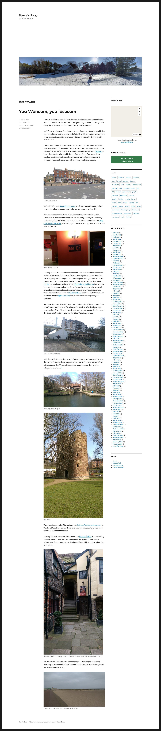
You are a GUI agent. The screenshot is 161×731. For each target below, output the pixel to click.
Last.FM (114, 199)
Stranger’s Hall (85, 536)
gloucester (126, 192)
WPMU (128, 217)
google (134, 192)
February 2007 (117, 422)
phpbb (125, 202)
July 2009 (116, 360)
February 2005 (117, 442)
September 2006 (118, 429)
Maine (121, 199)
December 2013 (118, 306)
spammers (115, 210)
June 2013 (116, 317)
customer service (129, 188)
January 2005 (117, 444)
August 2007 (117, 409)
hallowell (115, 195)
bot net (132, 181)
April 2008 (116, 392)
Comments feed (118, 465)
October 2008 (117, 379)
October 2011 (117, 343)
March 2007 (117, 420)
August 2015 (117, 269)
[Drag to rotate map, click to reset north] (139, 114)
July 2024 (116, 233)
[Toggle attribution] (140, 134)
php (119, 202)
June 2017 (116, 248)
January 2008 (117, 399)
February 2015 (117, 278)
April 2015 (116, 274)
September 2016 (118, 258)
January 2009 (117, 373)
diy (138, 188)
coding (114, 188)
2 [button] (61, 367)
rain (137, 202)
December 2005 (118, 435)
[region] (126, 121)
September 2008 (118, 381)
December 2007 (118, 401)
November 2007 (118, 403)
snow (133, 206)
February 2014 (117, 302)
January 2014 (117, 304)
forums (118, 192)
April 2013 (116, 321)
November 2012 (118, 332)
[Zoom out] (139, 111)
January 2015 (117, 280)
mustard (25, 125)
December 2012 (118, 330)
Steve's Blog (28, 15)
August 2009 (117, 358)
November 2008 (118, 377)
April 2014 (116, 297)
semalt (127, 206)
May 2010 (116, 347)
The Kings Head (74, 293)
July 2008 (116, 386)
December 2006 (118, 424)
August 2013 (117, 312)
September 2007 (118, 407)
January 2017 (117, 254)
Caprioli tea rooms (67, 206)
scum (121, 206)
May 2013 (116, 319)
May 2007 (116, 416)
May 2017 (116, 250)
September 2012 (118, 336)
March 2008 (117, 394)
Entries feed (117, 463)
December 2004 (118, 446)
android (128, 177)
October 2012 (117, 334)
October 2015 (117, 267)
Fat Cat (46, 284)
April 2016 (116, 263)
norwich (31, 125)
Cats (122, 184)
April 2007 (116, 418)
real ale (114, 206)
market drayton (130, 199)
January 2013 (117, 327)
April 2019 (116, 237)
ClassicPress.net (118, 467)
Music (114, 202)
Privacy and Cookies (35, 722)
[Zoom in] (139, 108)
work (122, 217)
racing (131, 202)
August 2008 (117, 383)
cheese (128, 184)
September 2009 (118, 355)
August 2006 (117, 431)
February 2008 (117, 396)
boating (125, 181)
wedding (136, 213)
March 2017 (117, 252)
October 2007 (117, 405)
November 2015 (118, 265)
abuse (114, 177)
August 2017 (117, 246)
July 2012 (116, 338)
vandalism (127, 213)
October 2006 (117, 427)
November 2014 (118, 284)
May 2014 (116, 295)
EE (113, 192)
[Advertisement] (81, 39)
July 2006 (116, 433)
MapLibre (135, 134)
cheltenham (137, 184)
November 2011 (118, 340)
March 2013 (117, 323)
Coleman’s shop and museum (89, 525)
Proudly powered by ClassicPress (54, 722)
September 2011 (118, 345)
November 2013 (118, 308)
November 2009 (118, 351)
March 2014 (117, 299)
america (121, 177)
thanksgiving (125, 210)
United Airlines (117, 213)
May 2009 (116, 364)
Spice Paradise (64, 296)
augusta (136, 177)
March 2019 (117, 239)
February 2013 (117, 325)
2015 (20, 122)
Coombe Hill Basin (127, 142)
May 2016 (116, 261)
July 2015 (116, 271)
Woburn (98, 151)
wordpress (115, 217)
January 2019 (117, 241)
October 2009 (117, 353)
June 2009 (116, 362)
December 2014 (118, 282)
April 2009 (116, 366)
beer (20, 125)
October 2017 (117, 243)
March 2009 (117, 368)
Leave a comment (25, 128)
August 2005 (117, 440)
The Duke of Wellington (84, 284)
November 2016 (118, 256)
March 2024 (117, 235)
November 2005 (118, 437)
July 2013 (116, 315)
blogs (119, 181)
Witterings (25, 122)
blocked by (127, 159)
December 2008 (118, 375)
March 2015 (117, 276)
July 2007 (116, 412)
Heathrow (123, 195)
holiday (131, 195)
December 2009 (118, 349)
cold (120, 188)
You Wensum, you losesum (47, 111)
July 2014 (116, 291)
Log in (115, 461)
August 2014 (117, 289)
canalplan (115, 184)
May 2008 (116, 390)
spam (139, 206)
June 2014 (116, 293)
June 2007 (116, 414)
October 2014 (117, 286)
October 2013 (117, 310)
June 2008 (116, 388)
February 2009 (117, 371)
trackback (135, 210)
